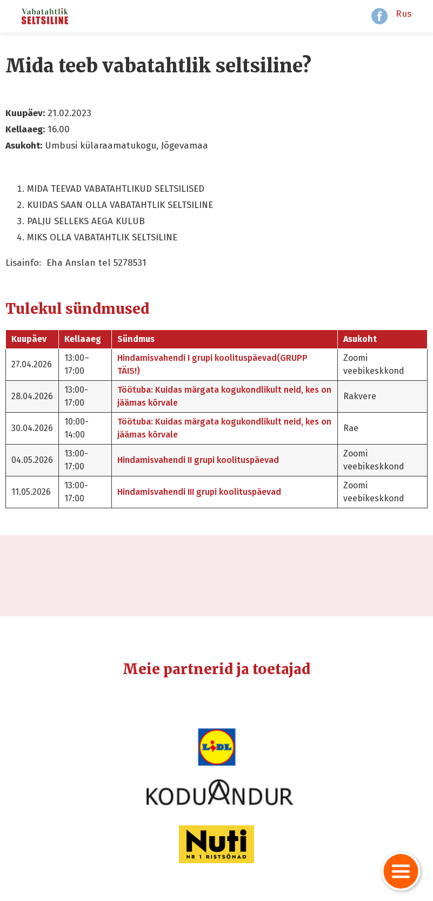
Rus (403, 13)
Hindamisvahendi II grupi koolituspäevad (198, 460)
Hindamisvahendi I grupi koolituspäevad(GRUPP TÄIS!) (212, 364)
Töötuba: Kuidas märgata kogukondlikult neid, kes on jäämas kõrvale (224, 396)
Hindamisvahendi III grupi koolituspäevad (199, 492)
